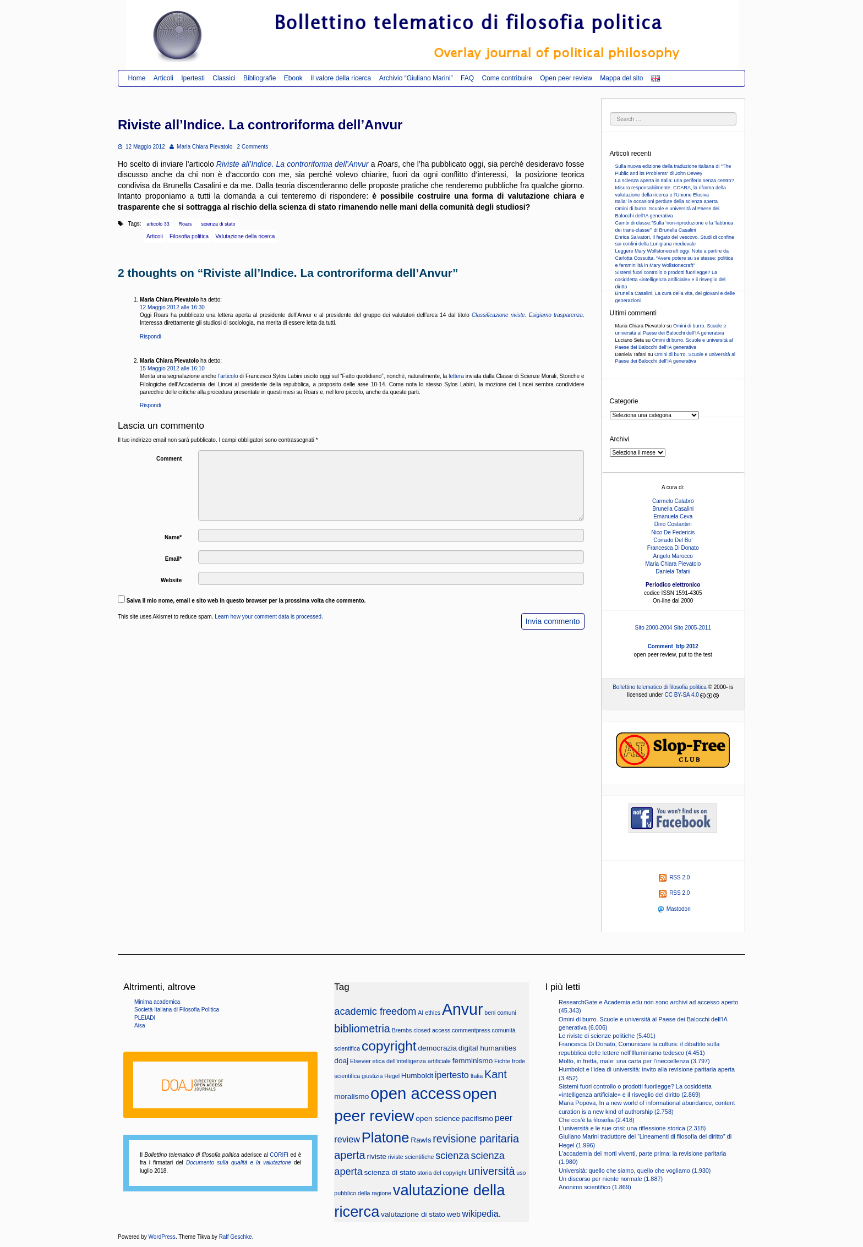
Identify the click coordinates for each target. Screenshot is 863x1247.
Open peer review (566, 78)
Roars (185, 224)
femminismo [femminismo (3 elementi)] (472, 1061)
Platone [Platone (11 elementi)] (385, 1137)
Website (171, 580)
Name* (173, 537)
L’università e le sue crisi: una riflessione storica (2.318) (632, 1128)
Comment (169, 459)
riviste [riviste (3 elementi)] (376, 1156)
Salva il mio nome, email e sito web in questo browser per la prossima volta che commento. (246, 601)
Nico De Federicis (673, 532)
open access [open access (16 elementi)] (415, 1093)
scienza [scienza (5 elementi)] (452, 1155)
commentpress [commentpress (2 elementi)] (471, 1030)
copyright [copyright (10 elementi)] (389, 1045)
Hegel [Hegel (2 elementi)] (392, 1076)
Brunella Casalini (672, 509)
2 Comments (253, 147)
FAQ (467, 78)
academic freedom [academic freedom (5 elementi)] (375, 1011)
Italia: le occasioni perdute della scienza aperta (666, 201)
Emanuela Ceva (672, 516)
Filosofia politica (189, 236)
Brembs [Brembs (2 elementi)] (402, 1030)
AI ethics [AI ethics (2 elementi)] (429, 1012)
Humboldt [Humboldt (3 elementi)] (417, 1075)
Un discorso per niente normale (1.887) (611, 1178)
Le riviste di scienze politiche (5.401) (607, 1035)
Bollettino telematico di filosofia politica (660, 687)
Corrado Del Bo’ (672, 540)
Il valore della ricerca (340, 78)
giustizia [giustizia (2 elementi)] (372, 1076)
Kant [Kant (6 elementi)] (495, 1074)
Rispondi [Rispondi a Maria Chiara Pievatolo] (150, 336)
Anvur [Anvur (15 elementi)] (462, 1009)
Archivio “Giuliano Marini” (416, 78)
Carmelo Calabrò (673, 501)
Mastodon (674, 909)
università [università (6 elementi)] (491, 1171)
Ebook (293, 78)
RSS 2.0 (674, 877)
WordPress (162, 1237)
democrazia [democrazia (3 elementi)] (437, 1048)
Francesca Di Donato (673, 548)
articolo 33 (158, 224)
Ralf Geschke (235, 1237)
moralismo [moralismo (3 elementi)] (351, 1096)
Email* (173, 559)
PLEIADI (144, 1018)
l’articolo (228, 376)
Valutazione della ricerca (245, 236)
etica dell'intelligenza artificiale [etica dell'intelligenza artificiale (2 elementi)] (412, 1061)
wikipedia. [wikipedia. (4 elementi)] (481, 1213)
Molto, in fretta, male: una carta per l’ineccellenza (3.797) (634, 1061)
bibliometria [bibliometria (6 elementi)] (362, 1028)
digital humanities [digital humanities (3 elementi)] (487, 1048)
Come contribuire (507, 78)
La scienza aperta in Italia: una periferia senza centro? (674, 180)
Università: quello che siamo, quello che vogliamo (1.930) (635, 1170)
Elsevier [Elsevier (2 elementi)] (360, 1061)
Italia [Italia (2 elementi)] (477, 1076)
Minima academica (157, 1002)
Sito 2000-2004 (654, 628)
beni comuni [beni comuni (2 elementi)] (500, 1012)
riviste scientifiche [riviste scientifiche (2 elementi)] (411, 1156)
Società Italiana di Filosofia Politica (176, 1010)
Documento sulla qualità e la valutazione (238, 1163)
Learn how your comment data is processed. (269, 617)
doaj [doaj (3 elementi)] (341, 1061)
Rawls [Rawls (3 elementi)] (421, 1140)
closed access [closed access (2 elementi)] (431, 1030)
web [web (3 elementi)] (454, 1214)
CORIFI (279, 1155)
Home (136, 78)
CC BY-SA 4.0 (681, 695)
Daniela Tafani (673, 571)
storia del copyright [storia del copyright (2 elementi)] (441, 1172)
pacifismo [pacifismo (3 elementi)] (477, 1118)
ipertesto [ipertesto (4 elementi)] (452, 1075)
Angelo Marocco (673, 556)
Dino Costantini (673, 524)
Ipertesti (193, 78)
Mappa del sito (621, 78)
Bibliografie (259, 78)
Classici (223, 78)
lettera (456, 376)
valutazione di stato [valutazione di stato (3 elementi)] (413, 1214)
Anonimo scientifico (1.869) (595, 1187)
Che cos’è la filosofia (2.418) (597, 1120)
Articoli (163, 78)
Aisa (139, 1025)
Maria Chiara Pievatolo (201, 147)
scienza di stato (218, 224)
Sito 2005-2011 (692, 628)
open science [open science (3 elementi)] (438, 1118)
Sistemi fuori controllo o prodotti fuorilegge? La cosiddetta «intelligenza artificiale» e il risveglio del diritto (670, 279)
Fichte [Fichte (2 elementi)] (502, 1061)
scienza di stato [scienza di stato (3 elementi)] (390, 1172)
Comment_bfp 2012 (673, 646)
